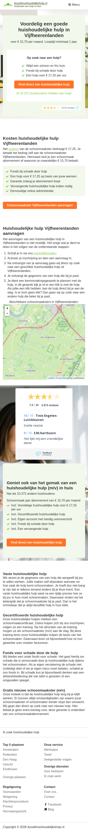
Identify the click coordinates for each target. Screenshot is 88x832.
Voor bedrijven (53, 771)
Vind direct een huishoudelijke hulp (44, 84)
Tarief (47, 754)
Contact (49, 796)
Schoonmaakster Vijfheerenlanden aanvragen (40, 205)
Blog (50, 809)
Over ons (50, 791)
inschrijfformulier (45, 253)
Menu (74, 4)
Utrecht (8, 764)
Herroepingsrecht (14, 811)
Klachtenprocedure (15, 801)
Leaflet (51, 378)
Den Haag (10, 759)
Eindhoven (10, 769)
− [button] (7, 313)
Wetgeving (10, 796)
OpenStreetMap (65, 378)
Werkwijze (51, 749)
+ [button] (7, 308)
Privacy (8, 806)
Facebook (54, 804)
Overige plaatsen (14, 777)
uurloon (13, 149)
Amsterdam (10, 749)
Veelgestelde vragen (58, 759)
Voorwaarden (12, 791)
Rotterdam (10, 754)
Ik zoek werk (52, 776)
